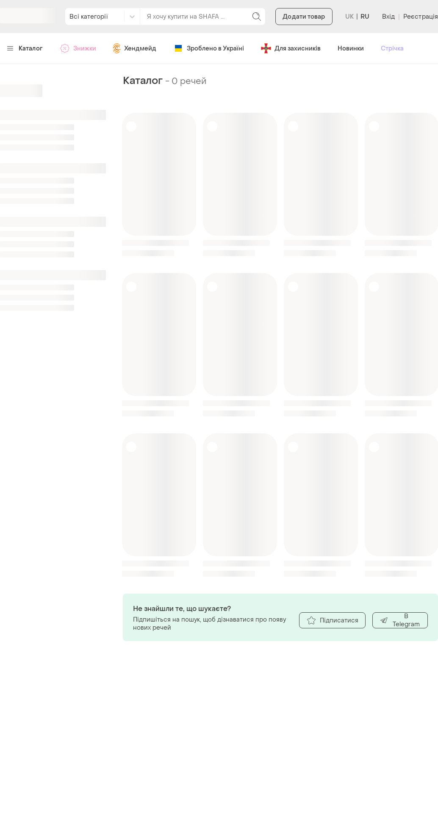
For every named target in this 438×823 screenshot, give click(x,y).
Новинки (351, 49)
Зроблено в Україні (208, 48)
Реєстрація (420, 17)
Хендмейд (134, 48)
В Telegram (400, 620)
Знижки (78, 48)
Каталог (25, 49)
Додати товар (304, 17)
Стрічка (392, 49)
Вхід (388, 17)
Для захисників (291, 48)
